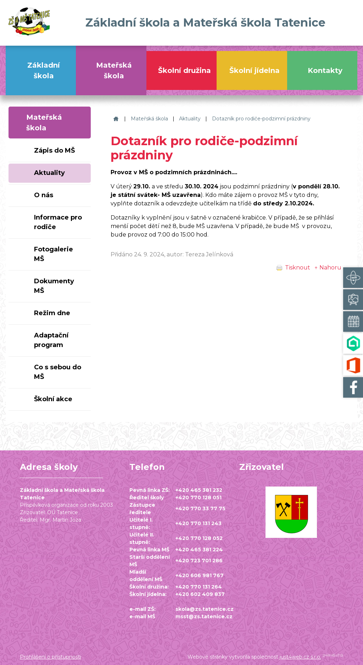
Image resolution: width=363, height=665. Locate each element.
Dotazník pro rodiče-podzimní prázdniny (261, 118)
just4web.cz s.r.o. (300, 657)
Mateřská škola (149, 118)
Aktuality (190, 118)
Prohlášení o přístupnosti (50, 657)
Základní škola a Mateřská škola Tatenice (115, 119)
